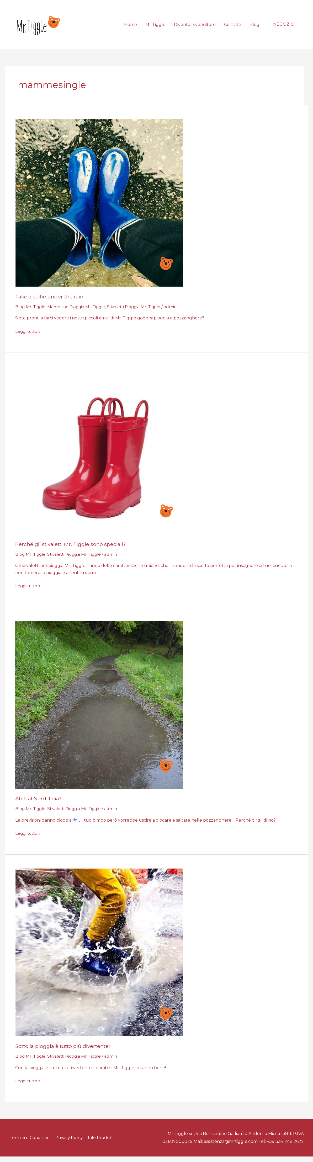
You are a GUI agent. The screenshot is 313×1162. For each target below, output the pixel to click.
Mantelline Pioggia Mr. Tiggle (79, 312)
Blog (254, 27)
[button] (284, 27)
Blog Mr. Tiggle (31, 312)
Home (130, 27)
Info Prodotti (104, 1142)
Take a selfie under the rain (49, 302)
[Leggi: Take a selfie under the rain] (99, 208)
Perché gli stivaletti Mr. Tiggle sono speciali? (72, 550)
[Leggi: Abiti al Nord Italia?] (99, 710)
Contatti (232, 27)
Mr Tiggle (155, 27)
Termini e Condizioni (30, 1142)
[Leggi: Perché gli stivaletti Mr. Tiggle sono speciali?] (99, 455)
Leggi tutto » (28, 336)
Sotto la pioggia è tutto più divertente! (65, 1051)
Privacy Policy (70, 1142)
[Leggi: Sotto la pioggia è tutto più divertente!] (99, 957)
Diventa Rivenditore (195, 27)
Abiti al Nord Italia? (39, 804)
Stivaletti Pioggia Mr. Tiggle (140, 312)
